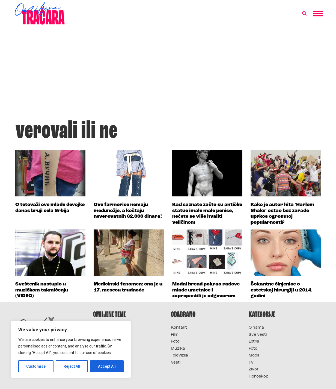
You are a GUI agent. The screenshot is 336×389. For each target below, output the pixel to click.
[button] (304, 13)
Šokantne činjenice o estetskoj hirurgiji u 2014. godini (282, 290)
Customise (36, 366)
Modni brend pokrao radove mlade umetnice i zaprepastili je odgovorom (206, 290)
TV (251, 363)
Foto (175, 342)
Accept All (107, 366)
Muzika (178, 349)
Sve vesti (258, 335)
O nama (256, 328)
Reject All (72, 366)
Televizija (179, 355)
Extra (254, 342)
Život (253, 369)
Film (175, 335)
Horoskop (259, 377)
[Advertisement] (168, 75)
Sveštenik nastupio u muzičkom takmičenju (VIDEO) (41, 290)
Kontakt (179, 328)
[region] (71, 349)
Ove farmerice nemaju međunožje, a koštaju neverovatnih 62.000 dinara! (128, 210)
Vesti (175, 363)
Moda (254, 355)
